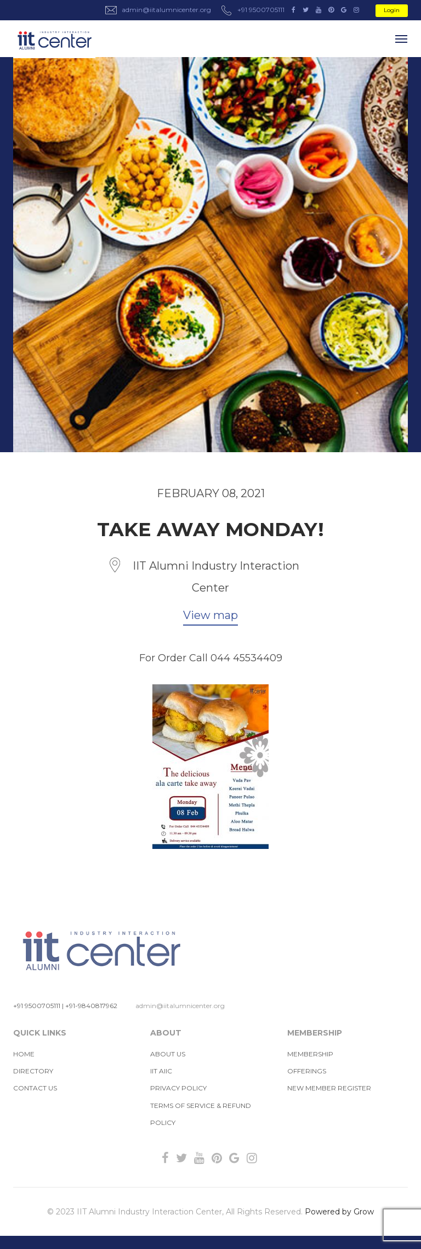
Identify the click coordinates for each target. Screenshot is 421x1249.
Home (24, 1054)
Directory (33, 1071)
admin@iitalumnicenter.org (180, 1006)
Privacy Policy (178, 1088)
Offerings (306, 1071)
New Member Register (329, 1088)
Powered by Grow (339, 1212)
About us (167, 1054)
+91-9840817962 (91, 1006)
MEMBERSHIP (310, 1054)
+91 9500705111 (36, 1006)
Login (392, 10)
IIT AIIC (161, 1071)
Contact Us (35, 1088)
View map (210, 615)
